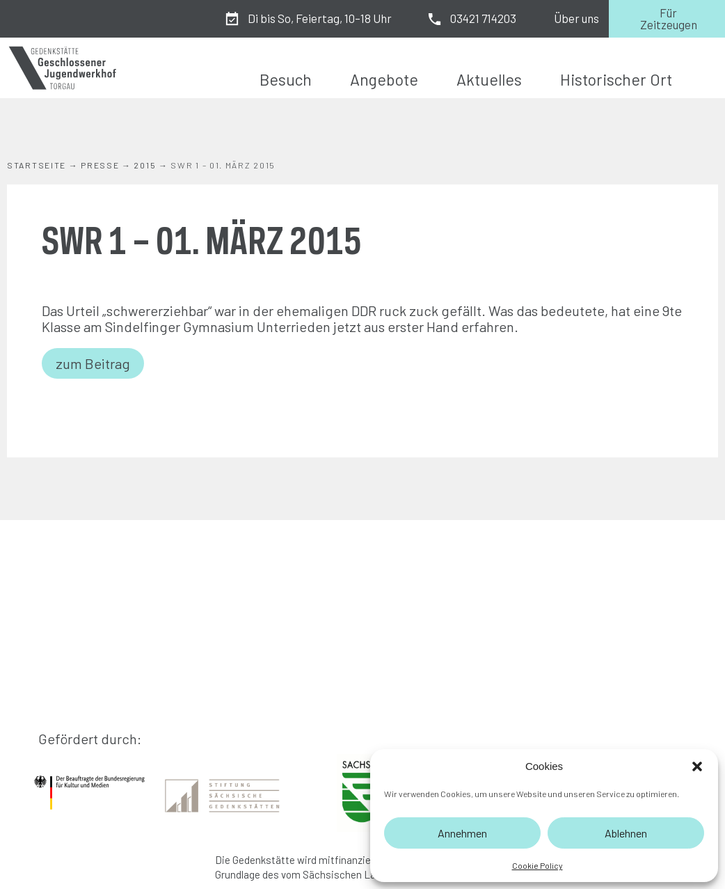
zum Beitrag (93, 363)
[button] (697, 766)
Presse (100, 165)
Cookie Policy (537, 865)
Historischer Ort (616, 79)
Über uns (576, 18)
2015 (145, 165)
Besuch (286, 79)
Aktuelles (489, 79)
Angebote (384, 79)
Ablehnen (626, 833)
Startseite (36, 165)
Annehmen (462, 833)
